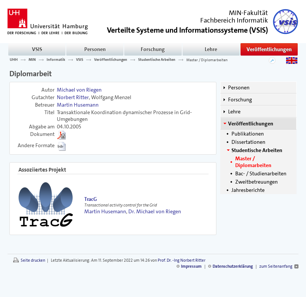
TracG (90, 199)
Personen (95, 49)
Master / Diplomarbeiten (207, 59)
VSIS (37, 49)
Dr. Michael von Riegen (154, 211)
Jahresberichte (248, 190)
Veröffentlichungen (269, 49)
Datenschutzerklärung (233, 266)
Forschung (153, 49)
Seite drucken (33, 260)
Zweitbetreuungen (256, 181)
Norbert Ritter (73, 97)
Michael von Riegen (79, 89)
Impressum (191, 266)
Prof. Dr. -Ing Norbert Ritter (182, 260)
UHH (14, 59)
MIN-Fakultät (248, 12)
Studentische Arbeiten (156, 59)
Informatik (56, 59)
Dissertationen (248, 142)
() (187, 29)
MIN (32, 59)
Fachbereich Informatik (234, 20)
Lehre (211, 49)
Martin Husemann (78, 104)
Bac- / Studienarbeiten (260, 173)
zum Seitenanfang (275, 266)
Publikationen (247, 133)
